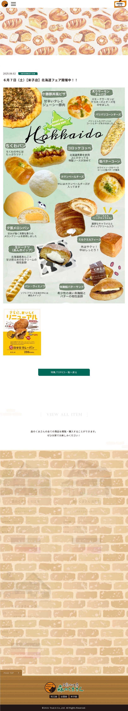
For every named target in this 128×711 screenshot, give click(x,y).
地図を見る (25, 540)
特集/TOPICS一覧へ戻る (64, 372)
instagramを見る (25, 550)
